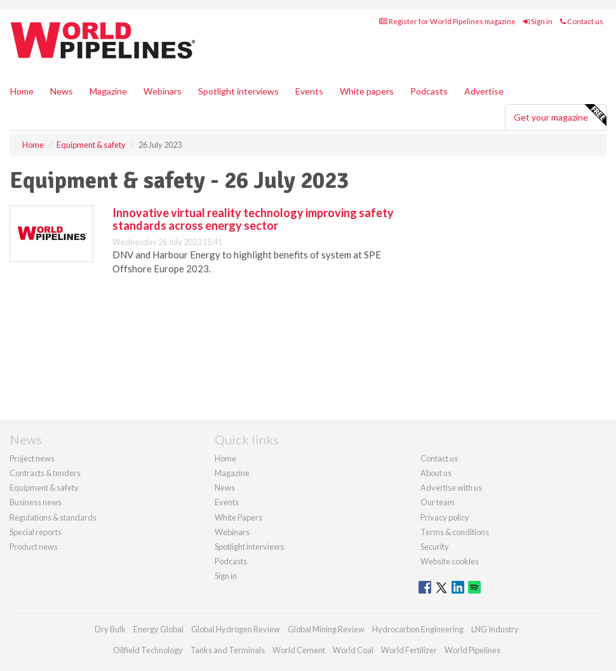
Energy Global (158, 629)
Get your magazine (560, 115)
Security (434, 546)
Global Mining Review (326, 629)
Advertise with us (451, 487)
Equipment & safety (44, 487)
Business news (36, 502)
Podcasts (429, 91)
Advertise (484, 91)
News (225, 487)
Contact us (581, 21)
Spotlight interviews (238, 91)
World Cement (298, 650)
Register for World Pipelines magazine (447, 21)
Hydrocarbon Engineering (418, 629)
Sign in (537, 21)
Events (309, 91)
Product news (34, 546)
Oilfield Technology (148, 650)
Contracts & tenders (45, 473)
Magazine (108, 91)
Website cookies (449, 561)
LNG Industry (495, 629)
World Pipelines (472, 650)
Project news (32, 458)
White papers (367, 91)
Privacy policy (444, 517)
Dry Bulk (110, 629)
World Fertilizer (409, 650)
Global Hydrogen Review (235, 629)
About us (436, 473)
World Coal (353, 650)
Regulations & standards (53, 517)
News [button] (61, 91)
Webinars (163, 91)
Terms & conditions (454, 532)
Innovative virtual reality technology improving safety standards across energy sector (253, 219)
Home (22, 91)
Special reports (36, 532)
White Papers (238, 517)
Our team (437, 502)
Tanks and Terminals (228, 650)
